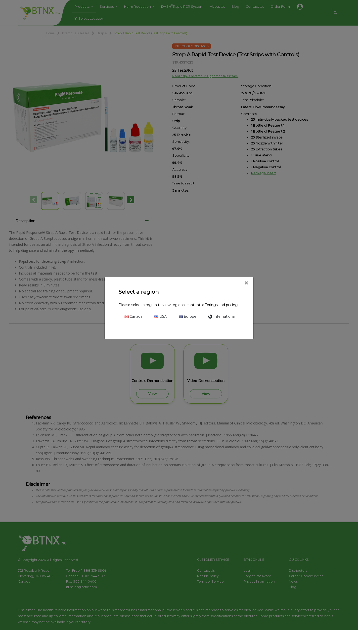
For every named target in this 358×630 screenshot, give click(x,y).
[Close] (246, 283)
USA (160, 316)
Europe (187, 316)
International (221, 316)
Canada (133, 316)
